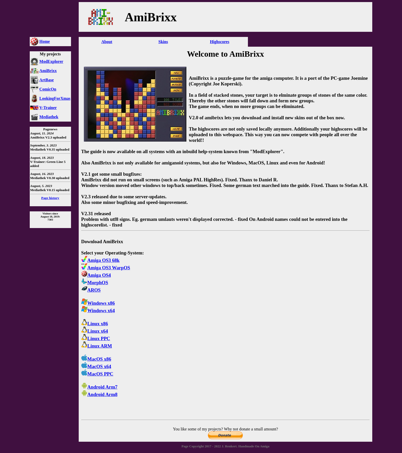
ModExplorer (51, 61)
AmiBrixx (48, 70)
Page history (50, 198)
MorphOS (94, 282)
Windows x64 (98, 310)
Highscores (219, 42)
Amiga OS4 (96, 275)
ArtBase (46, 80)
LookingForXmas (55, 98)
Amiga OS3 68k (100, 260)
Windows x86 (98, 303)
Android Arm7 (99, 387)
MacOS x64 (96, 366)
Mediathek (48, 117)
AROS (91, 290)
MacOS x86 (96, 359)
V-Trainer (48, 107)
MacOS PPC (97, 374)
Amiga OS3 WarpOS (105, 267)
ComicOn (47, 89)
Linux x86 (94, 323)
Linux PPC (95, 338)
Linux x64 (94, 331)
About (106, 42)
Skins (163, 42)
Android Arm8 (99, 394)
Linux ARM (96, 346)
